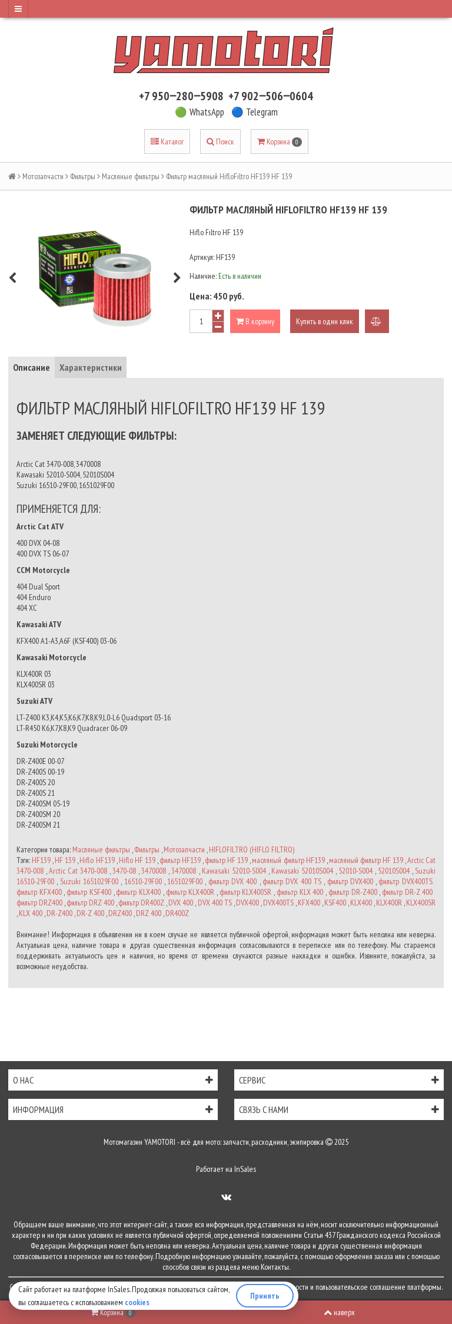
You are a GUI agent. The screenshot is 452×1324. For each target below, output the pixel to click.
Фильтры (82, 176)
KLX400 (361, 902)
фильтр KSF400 (89, 892)
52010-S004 (355, 870)
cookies (137, 1302)
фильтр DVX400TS (405, 881)
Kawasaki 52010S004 (302, 870)
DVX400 (247, 902)
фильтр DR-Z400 (352, 892)
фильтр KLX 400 (300, 892)
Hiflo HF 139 (137, 860)
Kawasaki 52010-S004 (234, 870)
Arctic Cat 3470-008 (78, 870)
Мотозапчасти (43, 176)
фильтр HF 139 (226, 860)
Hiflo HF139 (96, 860)
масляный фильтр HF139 (288, 860)
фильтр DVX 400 (232, 881)
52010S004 (394, 870)
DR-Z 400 (90, 913)
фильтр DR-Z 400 (407, 892)
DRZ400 (120, 913)
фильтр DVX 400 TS (291, 881)
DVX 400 (180, 902)
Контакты (275, 1267)
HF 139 (65, 860)
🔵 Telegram (254, 112)
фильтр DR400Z (141, 902)
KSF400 (335, 902)
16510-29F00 (143, 881)
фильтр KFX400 (39, 892)
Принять (265, 1295)
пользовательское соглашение (360, 1287)
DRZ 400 (148, 913)
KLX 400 (30, 913)
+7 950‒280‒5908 (181, 96)
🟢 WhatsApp (199, 112)
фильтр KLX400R (190, 892)
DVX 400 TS (215, 902)
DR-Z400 (59, 913)
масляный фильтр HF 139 (366, 860)
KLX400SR (421, 902)
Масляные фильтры (130, 176)
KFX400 (309, 902)
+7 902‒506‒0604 (270, 96)
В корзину (255, 321)
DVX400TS (278, 902)
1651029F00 (184, 881)
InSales (245, 1169)
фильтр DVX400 (350, 881)
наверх (339, 1312)
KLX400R (389, 902)
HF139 (41, 860)
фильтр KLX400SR (246, 892)
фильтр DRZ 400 (90, 902)
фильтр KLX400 (138, 892)
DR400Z (177, 913)
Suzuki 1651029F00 (89, 881)
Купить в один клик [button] (324, 321)
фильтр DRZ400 (39, 902)
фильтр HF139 (180, 860)
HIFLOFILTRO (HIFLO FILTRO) (251, 849)
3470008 (153, 870)
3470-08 (124, 870)
